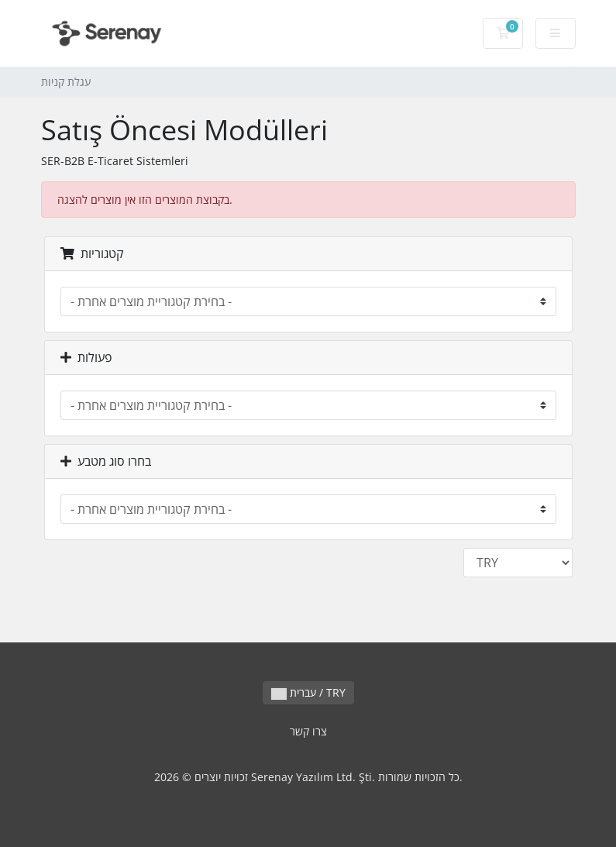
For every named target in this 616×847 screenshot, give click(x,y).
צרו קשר (308, 731)
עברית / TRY (308, 692)
